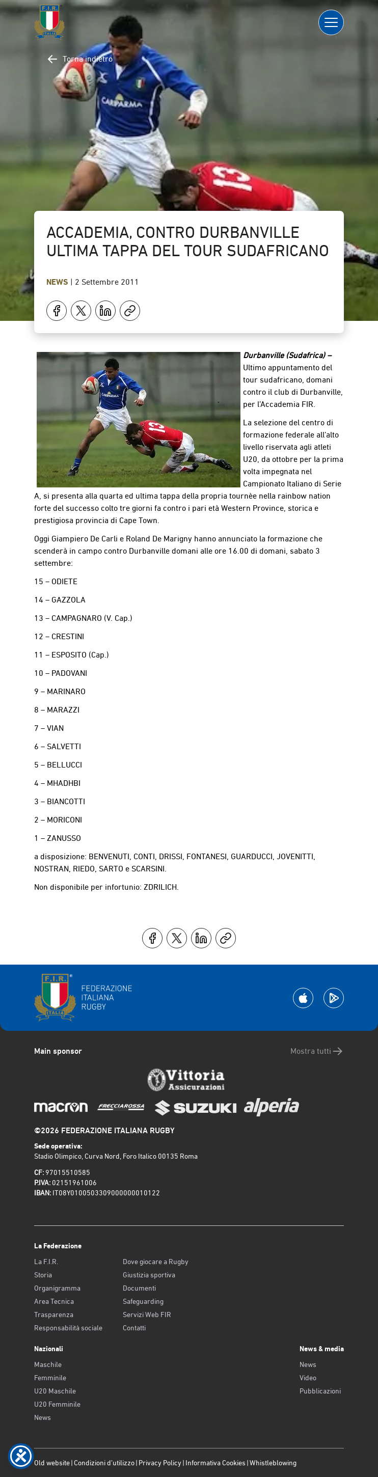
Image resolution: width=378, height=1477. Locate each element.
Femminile (50, 1378)
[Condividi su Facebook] (56, 310)
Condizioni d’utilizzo (104, 1463)
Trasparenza (53, 1314)
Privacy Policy (160, 1463)
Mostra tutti (317, 1051)
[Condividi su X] (81, 310)
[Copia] (130, 310)
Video (308, 1378)
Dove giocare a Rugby (155, 1261)
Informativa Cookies (215, 1463)
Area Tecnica (54, 1301)
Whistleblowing (273, 1463)
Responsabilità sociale (68, 1328)
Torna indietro (79, 59)
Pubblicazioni (320, 1391)
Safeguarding (143, 1301)
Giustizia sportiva (149, 1275)
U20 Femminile (57, 1404)
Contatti (134, 1328)
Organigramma (57, 1288)
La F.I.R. (46, 1261)
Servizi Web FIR (147, 1314)
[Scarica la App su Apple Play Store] (303, 998)
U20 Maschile (55, 1391)
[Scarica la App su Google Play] (333, 998)
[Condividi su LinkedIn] (105, 310)
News (58, 282)
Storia (43, 1275)
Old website (52, 1463)
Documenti (139, 1288)
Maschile (48, 1364)
